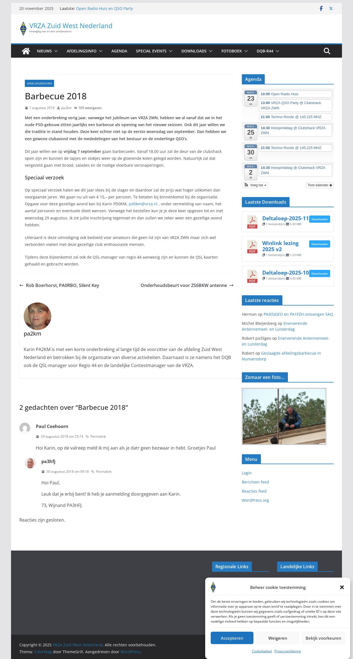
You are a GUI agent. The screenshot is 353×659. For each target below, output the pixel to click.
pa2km (66, 107)
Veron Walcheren (228, 583)
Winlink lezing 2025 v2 (280, 246)
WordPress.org (255, 500)
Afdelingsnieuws (39, 83)
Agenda (119, 51)
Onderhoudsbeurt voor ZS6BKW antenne (187, 285)
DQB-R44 (265, 51)
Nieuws (44, 51)
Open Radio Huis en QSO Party (104, 8)
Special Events (151, 51)
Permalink (95, 436)
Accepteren (232, 644)
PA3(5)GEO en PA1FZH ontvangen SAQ (298, 314)
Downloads (194, 51)
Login (247, 472)
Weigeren (277, 644)
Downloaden (319, 219)
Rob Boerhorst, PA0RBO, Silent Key (59, 285)
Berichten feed (255, 482)
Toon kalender (319, 185)
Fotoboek (231, 51)
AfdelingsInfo (82, 51)
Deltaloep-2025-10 (285, 272)
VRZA (282, 583)
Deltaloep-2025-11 (285, 218)
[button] (342, 594)
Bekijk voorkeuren (323, 644)
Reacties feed (254, 491)
